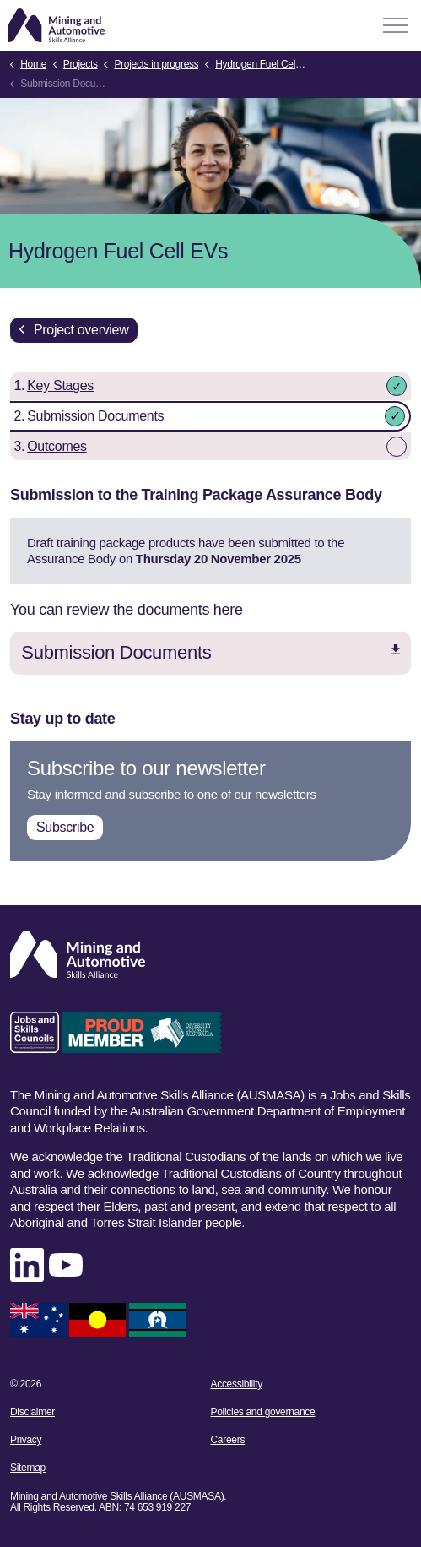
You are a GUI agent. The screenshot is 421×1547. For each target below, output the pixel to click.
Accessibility (236, 1384)
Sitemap (28, 1468)
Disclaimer (32, 1412)
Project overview (74, 330)
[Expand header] (395, 25)
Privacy (25, 1440)
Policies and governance (263, 1412)
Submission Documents (210, 652)
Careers (228, 1440)
